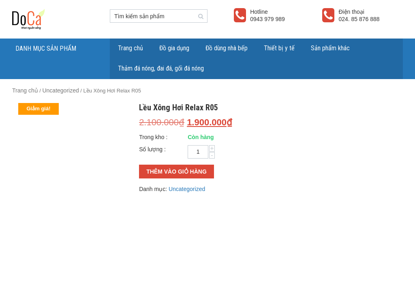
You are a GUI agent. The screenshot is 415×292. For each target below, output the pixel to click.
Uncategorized (60, 90)
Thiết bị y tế (279, 48)
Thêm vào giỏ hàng (176, 171)
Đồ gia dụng (174, 48)
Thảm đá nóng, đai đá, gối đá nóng (161, 68)
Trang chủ (130, 48)
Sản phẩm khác (330, 48)
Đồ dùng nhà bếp (226, 48)
